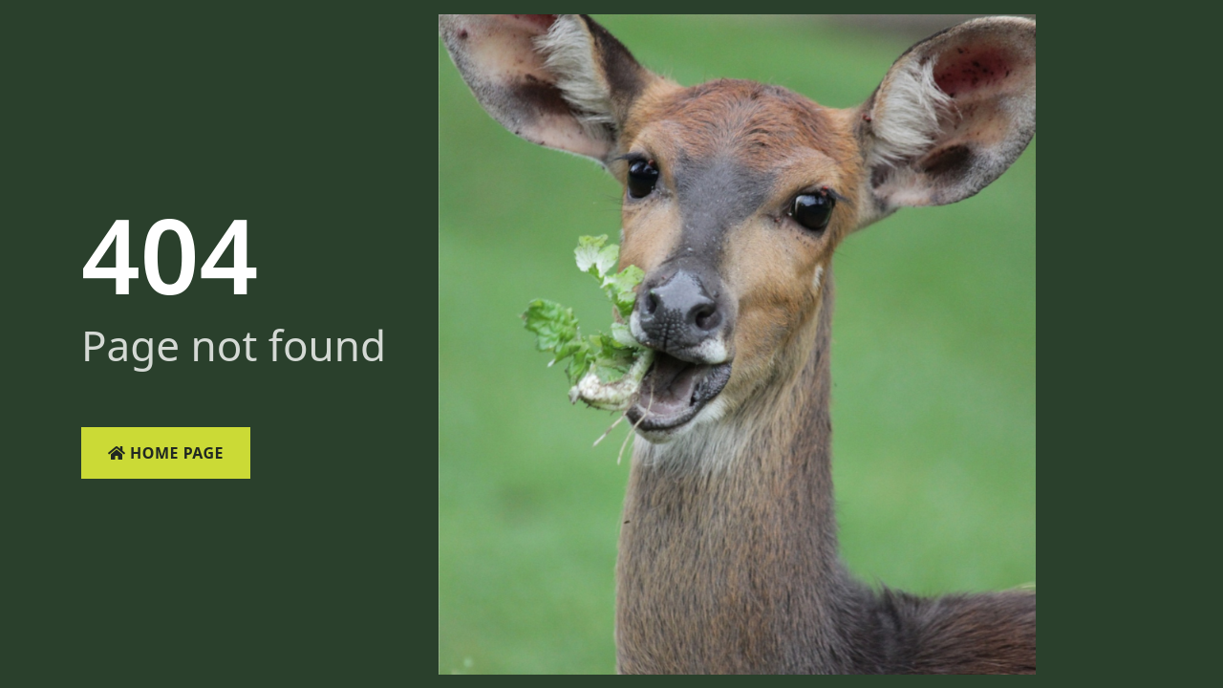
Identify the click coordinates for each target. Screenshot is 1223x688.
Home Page (166, 452)
